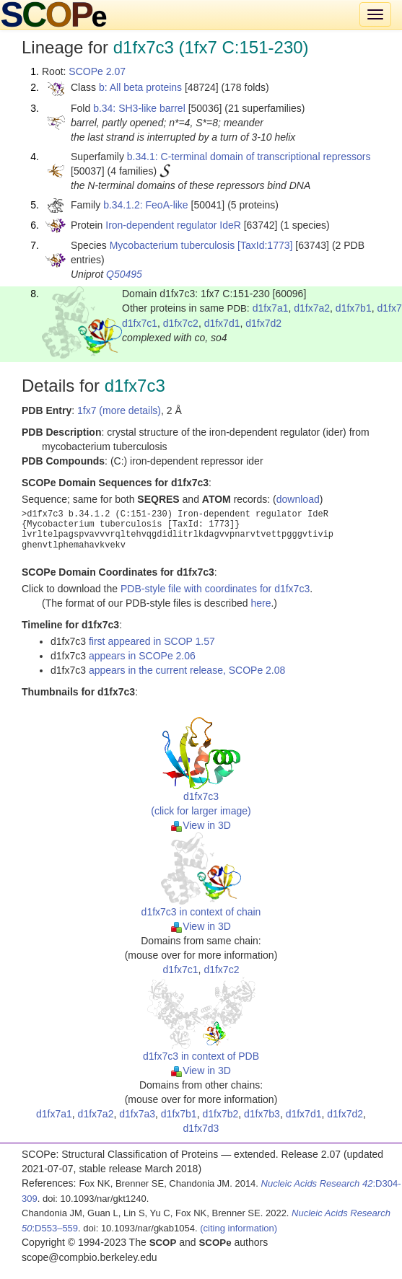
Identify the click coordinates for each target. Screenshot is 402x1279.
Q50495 (124, 274)
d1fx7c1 (139, 323)
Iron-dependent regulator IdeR (173, 225)
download (298, 499)
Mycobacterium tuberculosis (172, 245)
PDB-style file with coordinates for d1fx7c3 (215, 588)
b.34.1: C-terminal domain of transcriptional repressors (249, 156)
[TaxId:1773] (264, 245)
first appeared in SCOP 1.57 (152, 641)
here (260, 603)
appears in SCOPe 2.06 (142, 656)
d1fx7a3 (137, 1114)
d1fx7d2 (263, 323)
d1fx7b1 (354, 308)
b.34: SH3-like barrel (139, 108)
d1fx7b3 (262, 1114)
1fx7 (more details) (119, 410)
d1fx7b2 (220, 1114)
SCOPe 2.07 (97, 71)
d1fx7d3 (201, 1128)
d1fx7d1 (222, 323)
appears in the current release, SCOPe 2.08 (187, 670)
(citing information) (238, 1228)
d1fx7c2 (180, 323)
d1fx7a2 (312, 308)
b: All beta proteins (140, 87)
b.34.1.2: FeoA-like (145, 205)
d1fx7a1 (271, 308)
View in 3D (201, 825)
